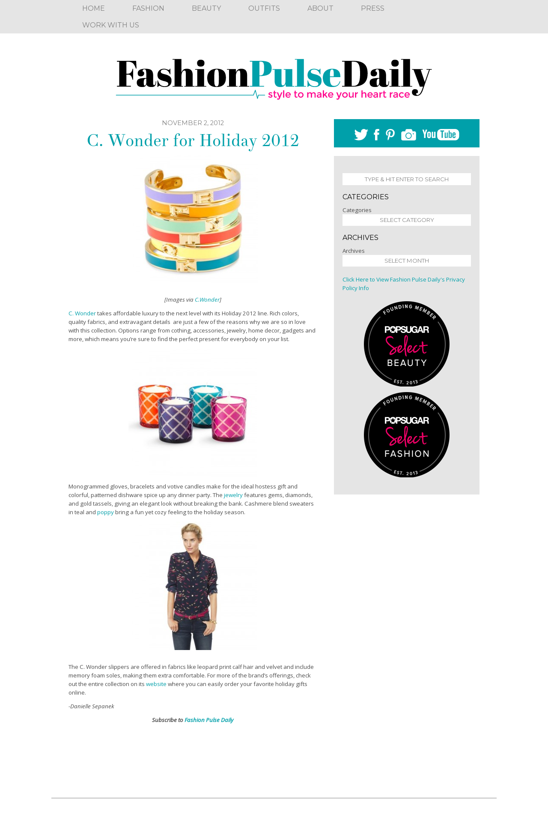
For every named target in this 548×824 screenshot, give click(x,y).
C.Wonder (207, 299)
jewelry (233, 495)
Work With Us (110, 25)
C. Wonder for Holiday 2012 (192, 140)
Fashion (148, 8)
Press (372, 8)
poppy (105, 512)
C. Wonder (82, 313)
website (156, 684)
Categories (357, 210)
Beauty (206, 8)
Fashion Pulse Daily (209, 720)
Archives (353, 251)
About (320, 8)
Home (93, 8)
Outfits (264, 8)
